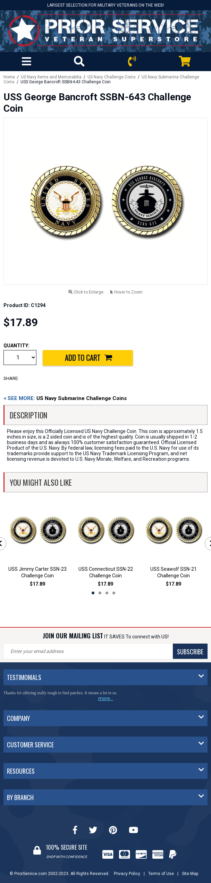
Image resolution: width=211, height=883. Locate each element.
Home (9, 77)
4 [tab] (113, 593)
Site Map (190, 873)
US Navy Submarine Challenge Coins (65, 398)
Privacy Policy (127, 873)
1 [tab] (93, 593)
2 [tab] (100, 593)
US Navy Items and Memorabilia (51, 77)
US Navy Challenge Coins (111, 77)
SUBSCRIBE (190, 651)
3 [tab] (107, 593)
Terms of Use (161, 873)
